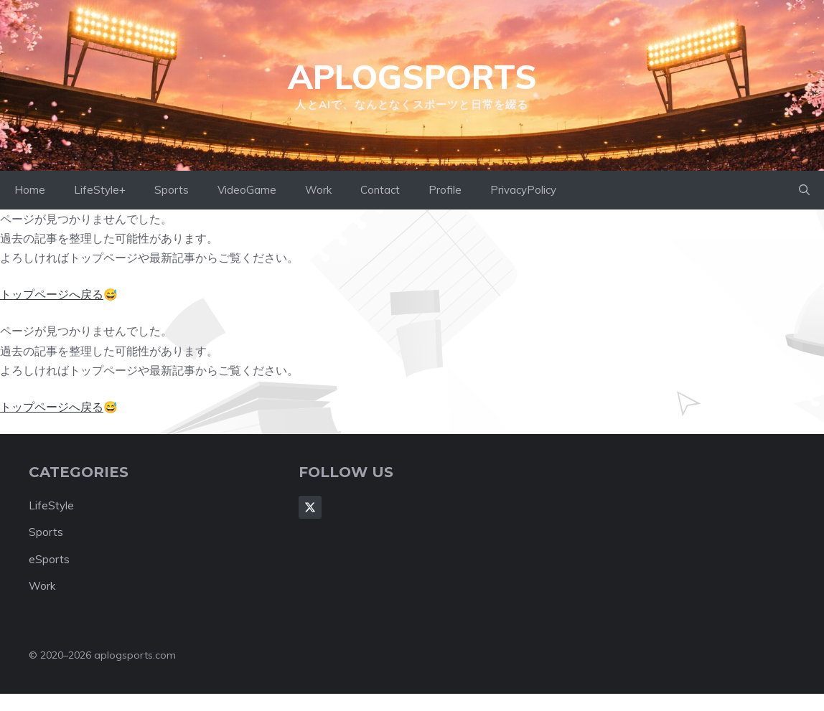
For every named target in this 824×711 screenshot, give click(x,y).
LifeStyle (51, 505)
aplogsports (412, 77)
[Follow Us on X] (310, 507)
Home (29, 190)
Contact (380, 190)
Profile (445, 190)
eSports (49, 559)
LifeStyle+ (100, 190)
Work (318, 190)
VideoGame (246, 190)
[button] (804, 190)
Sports (171, 190)
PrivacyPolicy (523, 190)
